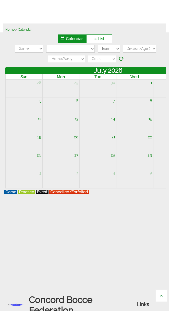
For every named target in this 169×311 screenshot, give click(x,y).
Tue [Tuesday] (97, 77)
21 (113, 137)
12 (39, 119)
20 (76, 137)
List (99, 39)
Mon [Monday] (61, 77)
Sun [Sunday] (24, 77)
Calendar (72, 38)
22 (150, 137)
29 (76, 82)
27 (76, 155)
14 (113, 119)
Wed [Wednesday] (134, 77)
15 (150, 119)
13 (76, 119)
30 (113, 82)
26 (39, 155)
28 (39, 82)
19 (39, 137)
